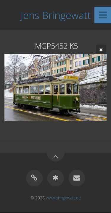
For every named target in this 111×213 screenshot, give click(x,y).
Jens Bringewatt (56, 15)
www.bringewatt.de (63, 198)
